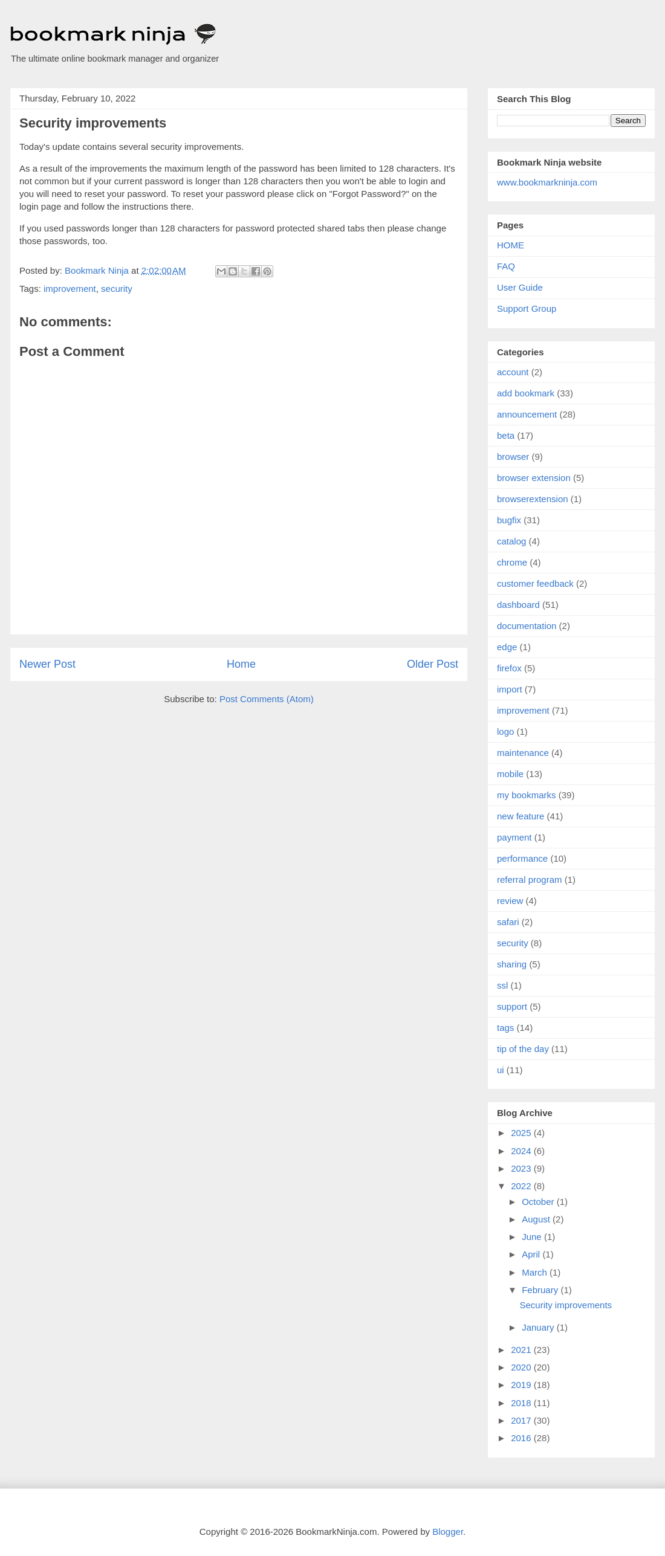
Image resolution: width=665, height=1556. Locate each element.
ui (500, 1070)
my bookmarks (526, 795)
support (512, 1006)
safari (508, 922)
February (541, 1290)
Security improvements (566, 1305)
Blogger (447, 1531)
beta (505, 435)
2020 (522, 1367)
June (533, 1237)
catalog (511, 541)
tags (505, 1027)
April (532, 1254)
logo (505, 731)
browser (513, 456)
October (539, 1201)
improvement (70, 288)
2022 (522, 1186)
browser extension (534, 478)
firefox (509, 668)
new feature (520, 816)
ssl (502, 985)
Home (241, 664)
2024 (522, 1151)
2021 (522, 1350)
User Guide (520, 287)
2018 (522, 1403)
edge (507, 647)
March (536, 1272)
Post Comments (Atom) (266, 699)
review (510, 901)
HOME (510, 245)
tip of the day (523, 1049)
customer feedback (535, 583)
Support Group (526, 308)
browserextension (532, 499)
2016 (522, 1438)
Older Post (432, 664)
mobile (510, 774)
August (537, 1219)
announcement (527, 414)
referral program (529, 879)
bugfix (509, 520)
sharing (512, 964)
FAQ (506, 266)
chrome (512, 562)
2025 (522, 1133)
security (116, 288)
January (539, 1327)
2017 (522, 1420)
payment (514, 837)
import (509, 689)
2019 (522, 1385)
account (513, 372)
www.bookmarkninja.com (547, 182)
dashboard (518, 604)
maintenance (523, 752)
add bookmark (525, 393)
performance (522, 858)
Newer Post (47, 664)
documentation (526, 626)
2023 (522, 1168)
